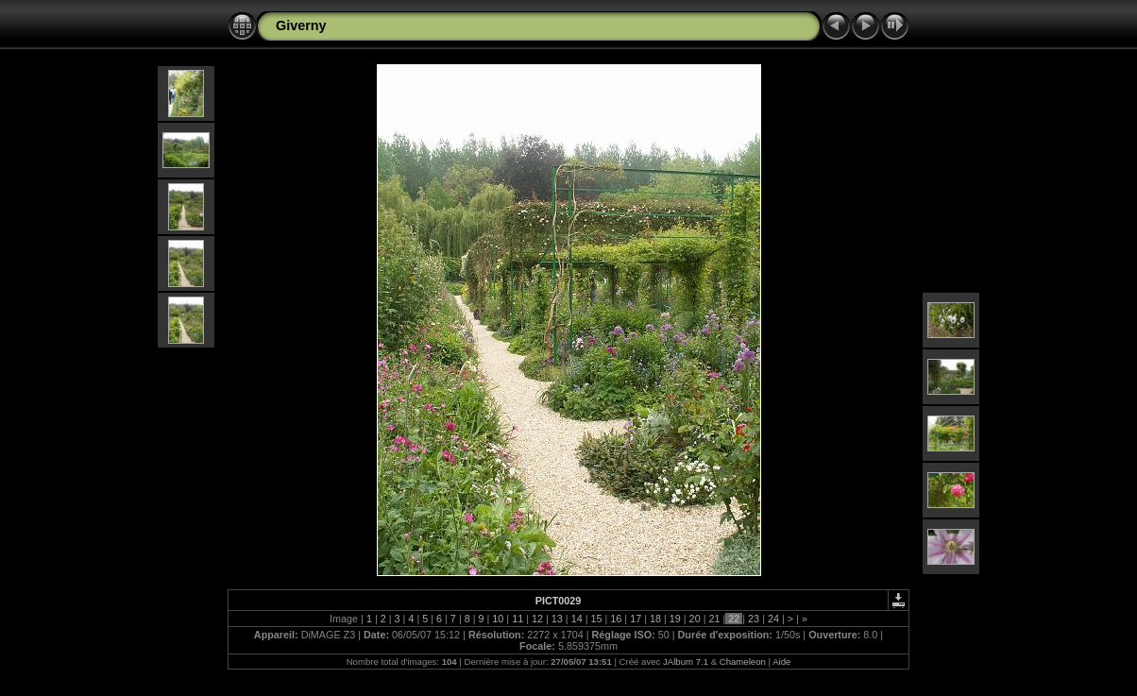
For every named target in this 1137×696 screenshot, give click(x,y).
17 (635, 618)
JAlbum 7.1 (685, 661)
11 (517, 618)
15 (595, 618)
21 (713, 618)
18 (655, 618)
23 (753, 618)
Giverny (301, 25)
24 (773, 618)
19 (675, 618)
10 (497, 618)
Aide (781, 661)
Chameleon (743, 661)
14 (576, 618)
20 (695, 618)
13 (557, 618)
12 (537, 618)
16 (615, 618)
